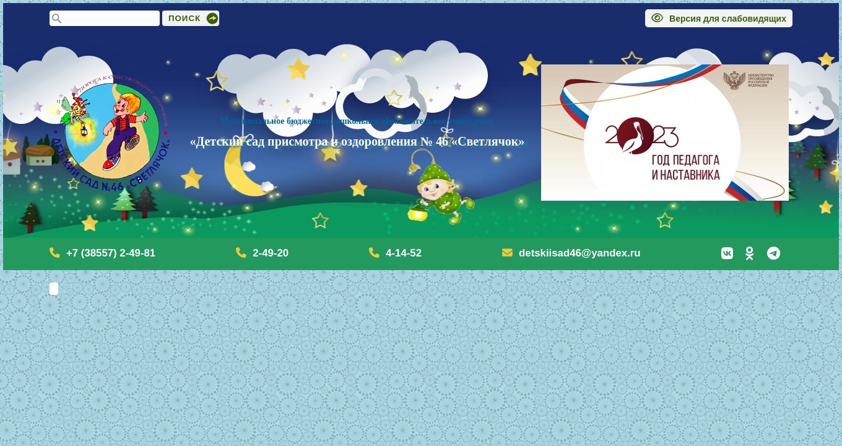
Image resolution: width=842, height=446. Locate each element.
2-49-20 (271, 253)
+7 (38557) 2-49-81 (110, 253)
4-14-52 (404, 253)
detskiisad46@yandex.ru (579, 253)
